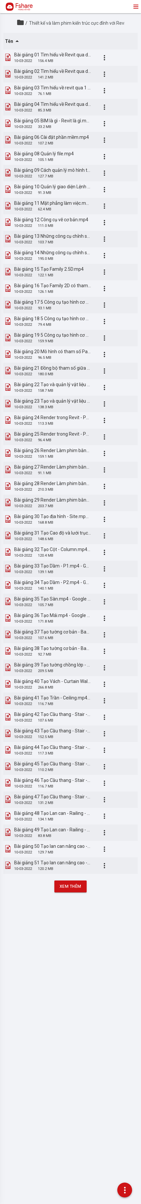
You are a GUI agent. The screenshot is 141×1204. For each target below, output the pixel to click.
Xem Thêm (70, 886)
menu (135, 7)
